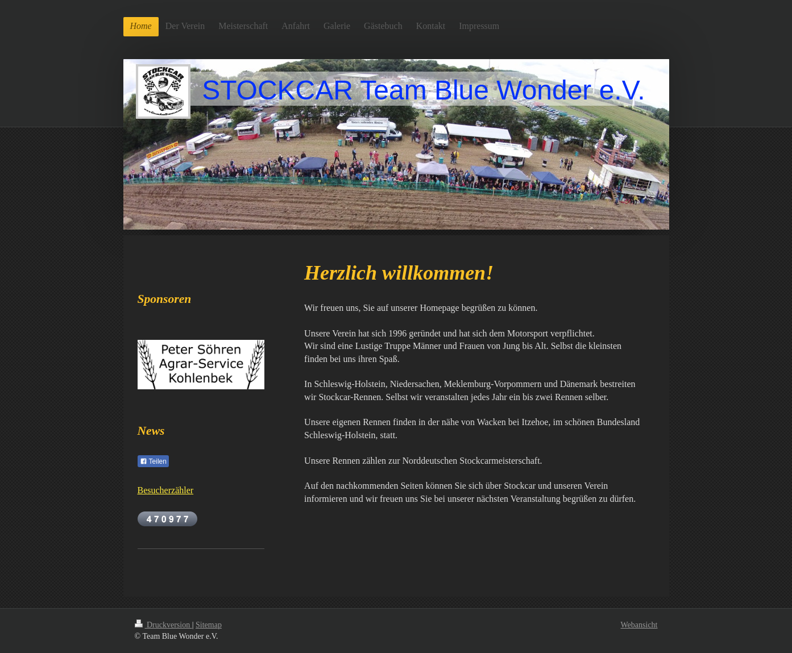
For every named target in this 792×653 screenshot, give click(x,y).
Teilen (153, 461)
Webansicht (639, 625)
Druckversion (163, 625)
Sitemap (209, 625)
